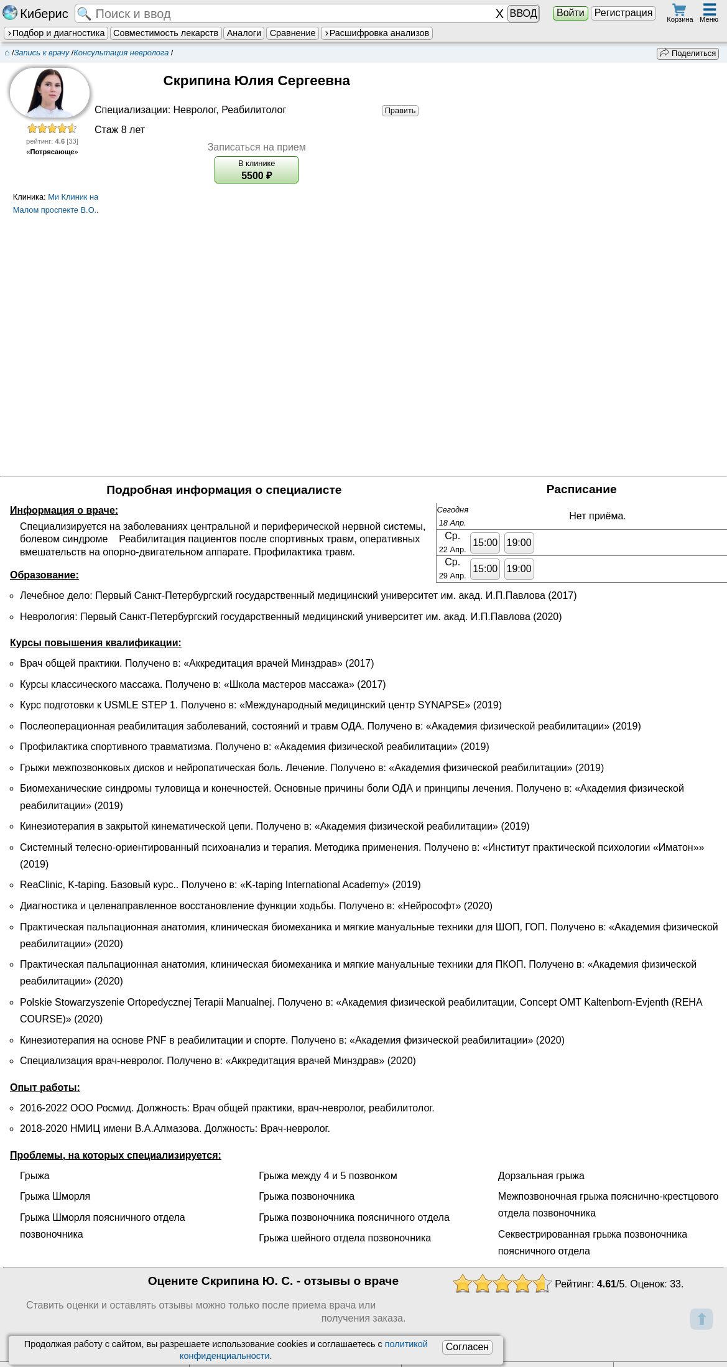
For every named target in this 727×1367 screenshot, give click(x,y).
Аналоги (244, 33)
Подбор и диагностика (55, 33)
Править (400, 109)
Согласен (467, 1347)
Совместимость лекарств (165, 33)
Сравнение (293, 33)
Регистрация (624, 12)
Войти (571, 12)
